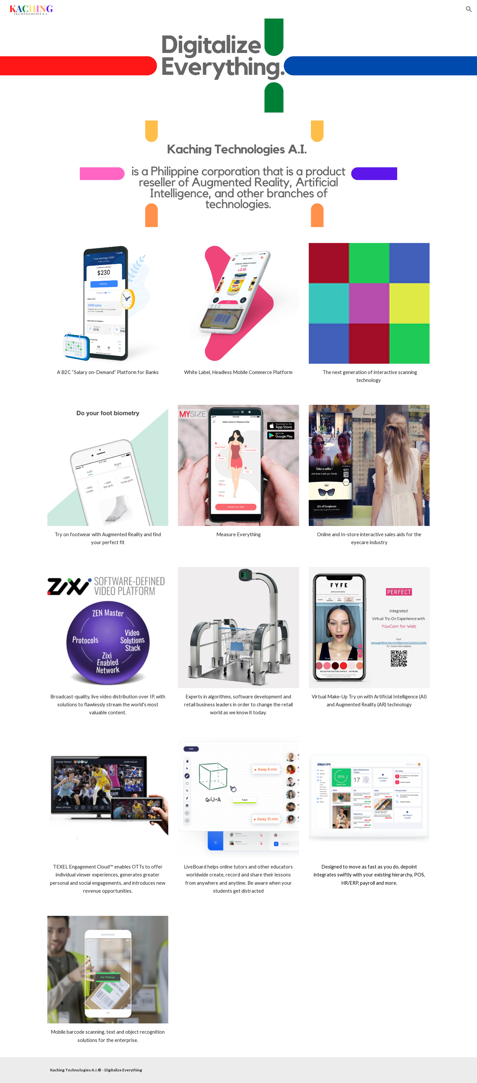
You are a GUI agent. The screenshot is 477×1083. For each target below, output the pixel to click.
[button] (469, 9)
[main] (107, 372)
